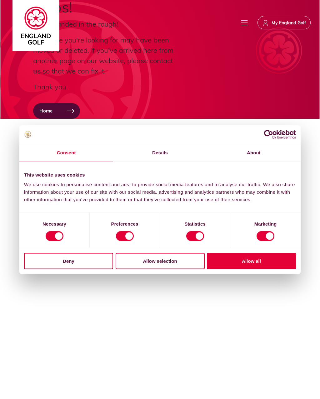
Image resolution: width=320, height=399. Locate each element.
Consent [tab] (66, 152)
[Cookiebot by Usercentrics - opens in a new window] (268, 134)
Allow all (251, 261)
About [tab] (254, 152)
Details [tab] (160, 152)
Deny (68, 261)
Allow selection (160, 261)
